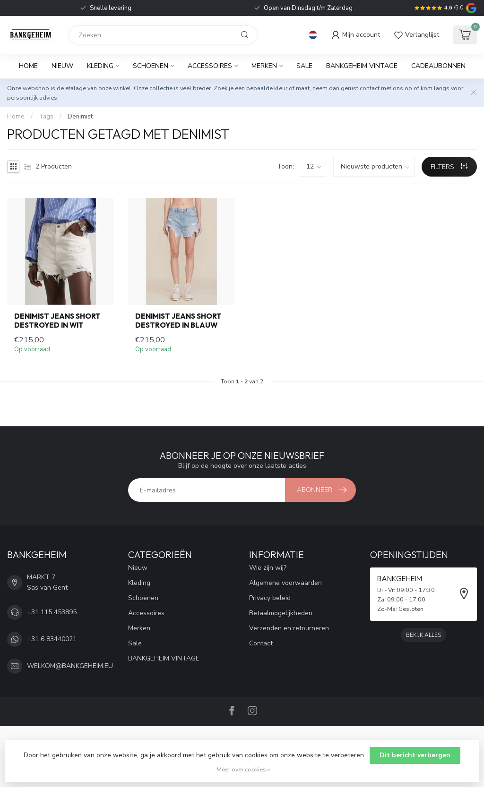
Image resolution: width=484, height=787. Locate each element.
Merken (264, 65)
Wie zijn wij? (267, 567)
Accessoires (210, 65)
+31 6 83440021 (52, 639)
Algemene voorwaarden (285, 582)
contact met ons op (386, 88)
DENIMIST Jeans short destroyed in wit (57, 320)
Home (28, 65)
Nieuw (62, 65)
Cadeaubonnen (438, 65)
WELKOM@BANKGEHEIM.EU (70, 665)
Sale (304, 65)
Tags (46, 116)
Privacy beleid (270, 597)
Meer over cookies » (243, 769)
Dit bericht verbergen (415, 755)
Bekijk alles (423, 635)
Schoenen (150, 65)
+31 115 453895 (52, 612)
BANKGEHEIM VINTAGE (362, 65)
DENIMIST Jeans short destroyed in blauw (178, 320)
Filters (449, 166)
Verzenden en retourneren (289, 628)
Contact (261, 643)
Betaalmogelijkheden (280, 613)
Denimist (80, 116)
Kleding (100, 65)
